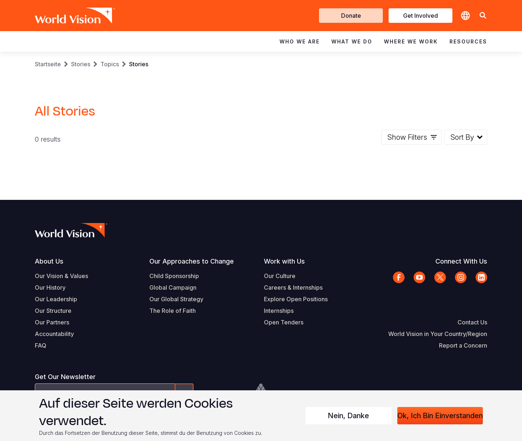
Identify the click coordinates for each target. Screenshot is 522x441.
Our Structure (53, 310)
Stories (80, 64)
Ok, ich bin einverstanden (440, 415)
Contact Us (472, 322)
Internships (279, 310)
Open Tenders (283, 322)
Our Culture (279, 276)
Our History (50, 287)
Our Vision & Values (61, 276)
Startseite (48, 64)
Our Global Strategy (176, 299)
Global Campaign (172, 287)
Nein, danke (348, 415)
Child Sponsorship (174, 276)
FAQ (40, 345)
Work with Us (284, 261)
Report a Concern (463, 345)
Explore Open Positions (296, 299)
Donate (351, 15)
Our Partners (52, 322)
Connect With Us (461, 261)
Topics (109, 64)
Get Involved (420, 15)
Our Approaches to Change (191, 261)
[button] (482, 15)
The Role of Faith (172, 310)
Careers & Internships (293, 287)
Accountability (54, 333)
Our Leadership (56, 299)
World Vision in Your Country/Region (437, 333)
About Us (49, 261)
